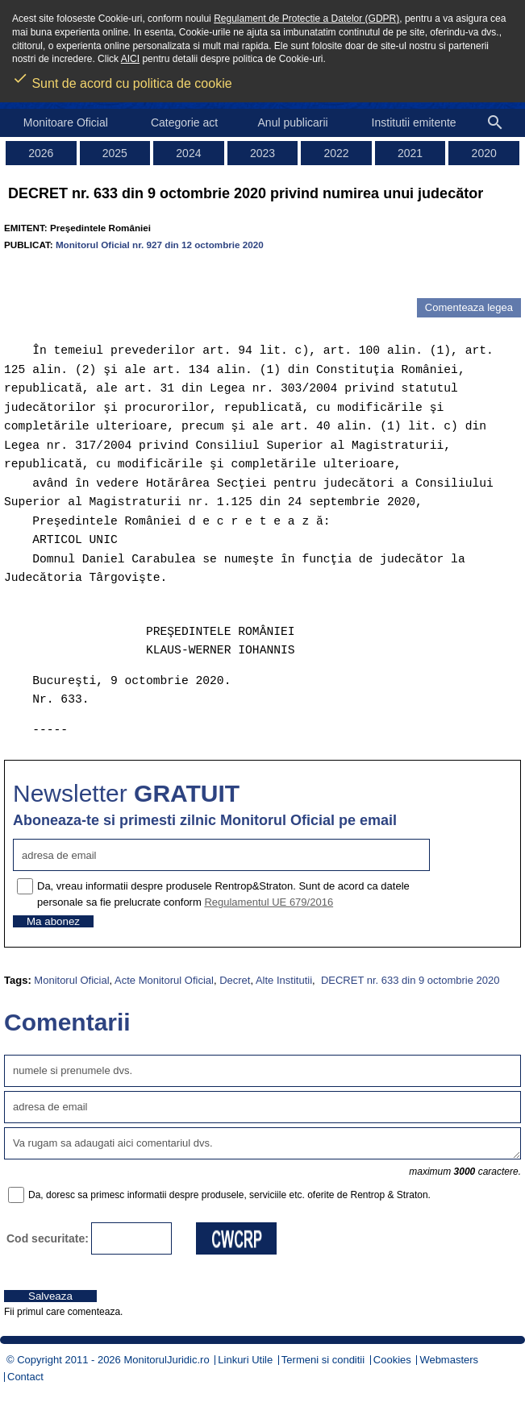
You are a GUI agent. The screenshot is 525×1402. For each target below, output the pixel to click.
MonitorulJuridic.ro (166, 1360)
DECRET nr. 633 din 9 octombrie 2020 (408, 980)
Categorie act (184, 122)
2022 (335, 153)
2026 (40, 153)
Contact (25, 1377)
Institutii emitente (414, 122)
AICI (130, 58)
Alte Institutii (284, 980)
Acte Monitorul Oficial (164, 980)
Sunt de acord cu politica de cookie (122, 78)
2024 (188, 153)
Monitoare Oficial (65, 122)
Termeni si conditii (323, 1360)
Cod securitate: (47, 1238)
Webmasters (448, 1360)
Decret (234, 980)
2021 (410, 153)
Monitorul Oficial (71, 980)
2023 (262, 153)
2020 (484, 153)
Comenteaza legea (469, 307)
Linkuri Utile (245, 1360)
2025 (114, 153)
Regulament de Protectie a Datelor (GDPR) (306, 18)
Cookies (392, 1360)
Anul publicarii (293, 122)
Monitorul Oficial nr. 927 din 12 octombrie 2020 (160, 244)
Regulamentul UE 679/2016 (268, 902)
